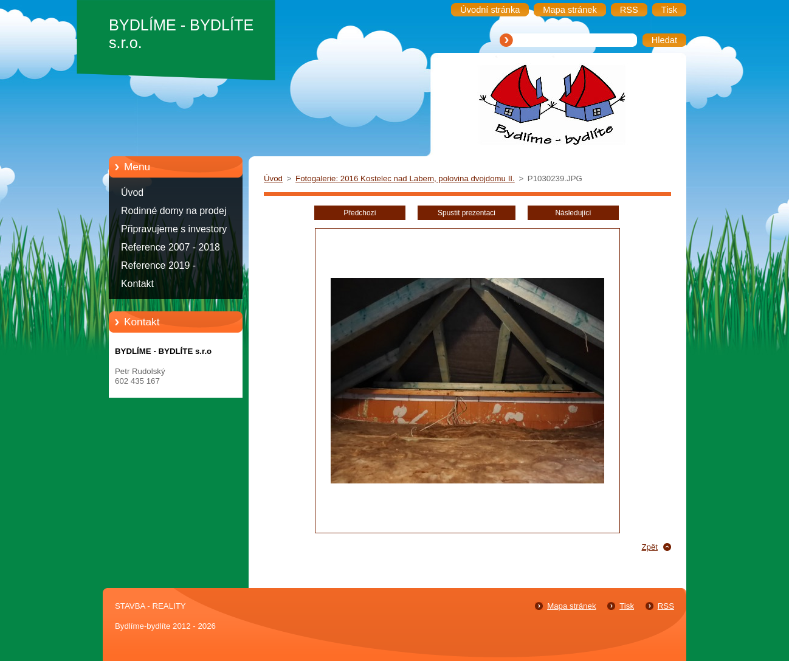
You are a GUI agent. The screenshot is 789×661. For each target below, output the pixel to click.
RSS (666, 606)
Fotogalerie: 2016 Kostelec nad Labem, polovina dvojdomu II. (405, 178)
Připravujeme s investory (174, 229)
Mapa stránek (571, 606)
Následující (573, 213)
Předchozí (359, 213)
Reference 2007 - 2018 (170, 247)
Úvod (132, 192)
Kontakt (137, 284)
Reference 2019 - (158, 265)
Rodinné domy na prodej (174, 211)
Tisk (626, 606)
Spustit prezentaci (466, 213)
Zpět (649, 547)
